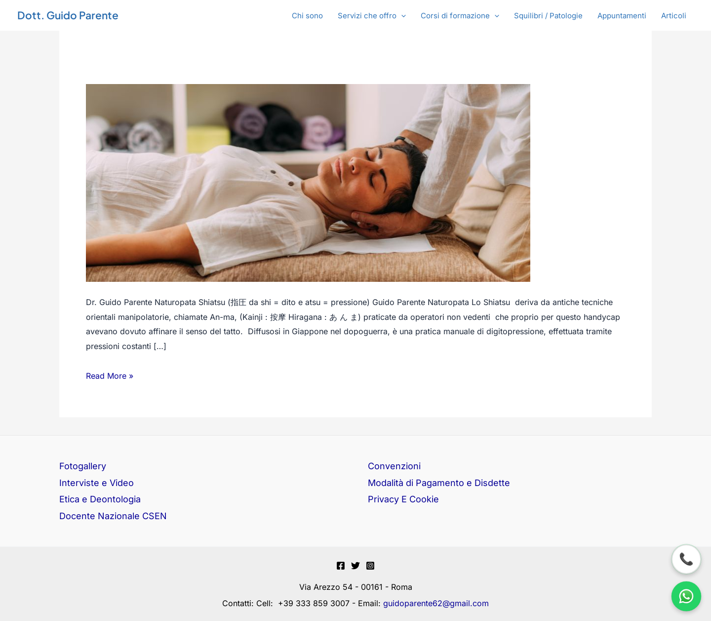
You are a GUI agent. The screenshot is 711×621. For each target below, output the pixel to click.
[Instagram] (370, 565)
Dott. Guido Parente (67, 15)
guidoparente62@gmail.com (436, 603)
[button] (371, 15)
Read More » (109, 375)
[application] (401, 15)
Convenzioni (394, 466)
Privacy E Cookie (403, 499)
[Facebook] (340, 565)
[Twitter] (355, 565)
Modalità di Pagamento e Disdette (439, 483)
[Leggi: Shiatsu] (308, 182)
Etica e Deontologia (100, 499)
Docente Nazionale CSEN (113, 516)
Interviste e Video (96, 483)
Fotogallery (82, 466)
